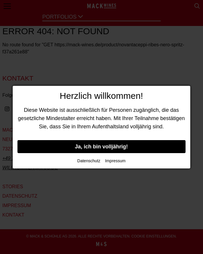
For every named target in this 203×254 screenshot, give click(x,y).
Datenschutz (88, 160)
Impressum (115, 160)
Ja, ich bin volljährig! (101, 147)
